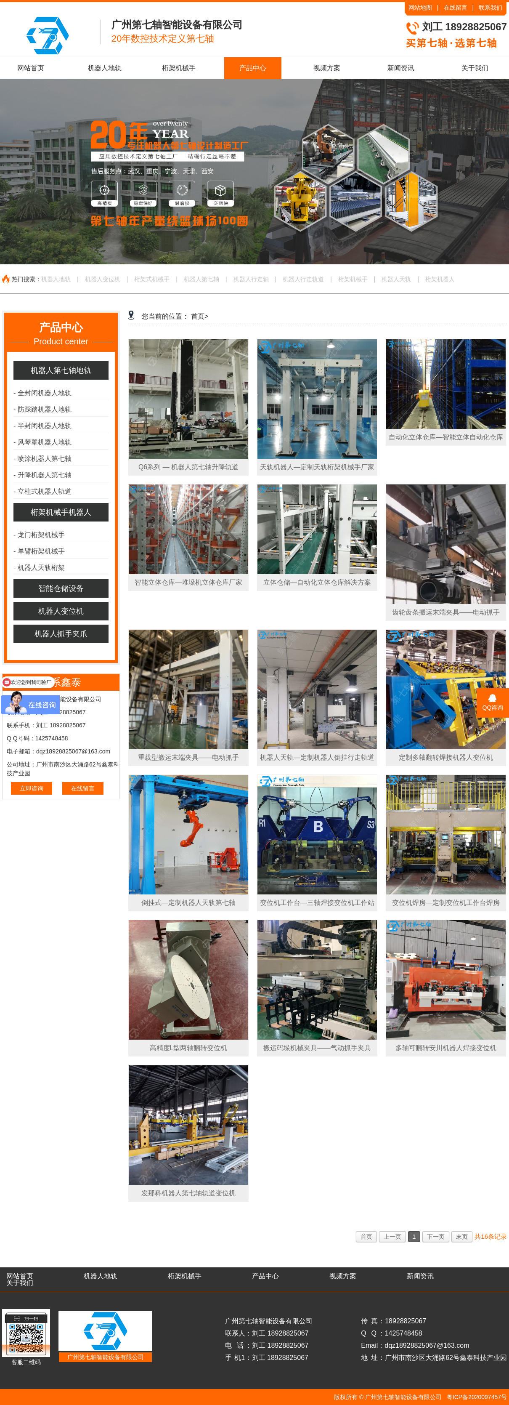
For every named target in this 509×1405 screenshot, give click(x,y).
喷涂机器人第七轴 (42, 458)
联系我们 (490, 7)
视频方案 (326, 68)
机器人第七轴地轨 (61, 370)
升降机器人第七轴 (42, 475)
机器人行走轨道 (303, 279)
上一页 (392, 1236)
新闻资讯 (400, 68)
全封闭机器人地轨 (42, 392)
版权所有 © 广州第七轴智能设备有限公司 (388, 1397)
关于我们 (474, 68)
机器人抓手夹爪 (60, 634)
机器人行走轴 (251, 279)
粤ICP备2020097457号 (477, 1397)
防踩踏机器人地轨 (42, 409)
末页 (462, 1236)
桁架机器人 (440, 279)
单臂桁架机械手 (39, 551)
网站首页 (30, 68)
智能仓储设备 (61, 588)
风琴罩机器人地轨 (42, 442)
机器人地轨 (105, 68)
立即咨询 (31, 788)
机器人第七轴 (201, 279)
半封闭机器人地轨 (42, 425)
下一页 (436, 1236)
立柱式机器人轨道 (42, 491)
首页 (366, 1236)
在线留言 (455, 7)
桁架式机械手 (152, 279)
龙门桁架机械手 (39, 534)
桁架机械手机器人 (61, 512)
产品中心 (252, 68)
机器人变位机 (102, 279)
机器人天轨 (396, 279)
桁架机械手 (179, 68)
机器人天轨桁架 (39, 567)
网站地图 (420, 7)
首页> (199, 316)
